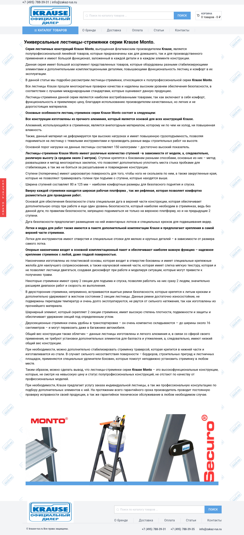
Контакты (182, 30)
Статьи (159, 30)
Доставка (114, 30)
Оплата (137, 30)
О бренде (89, 30)
